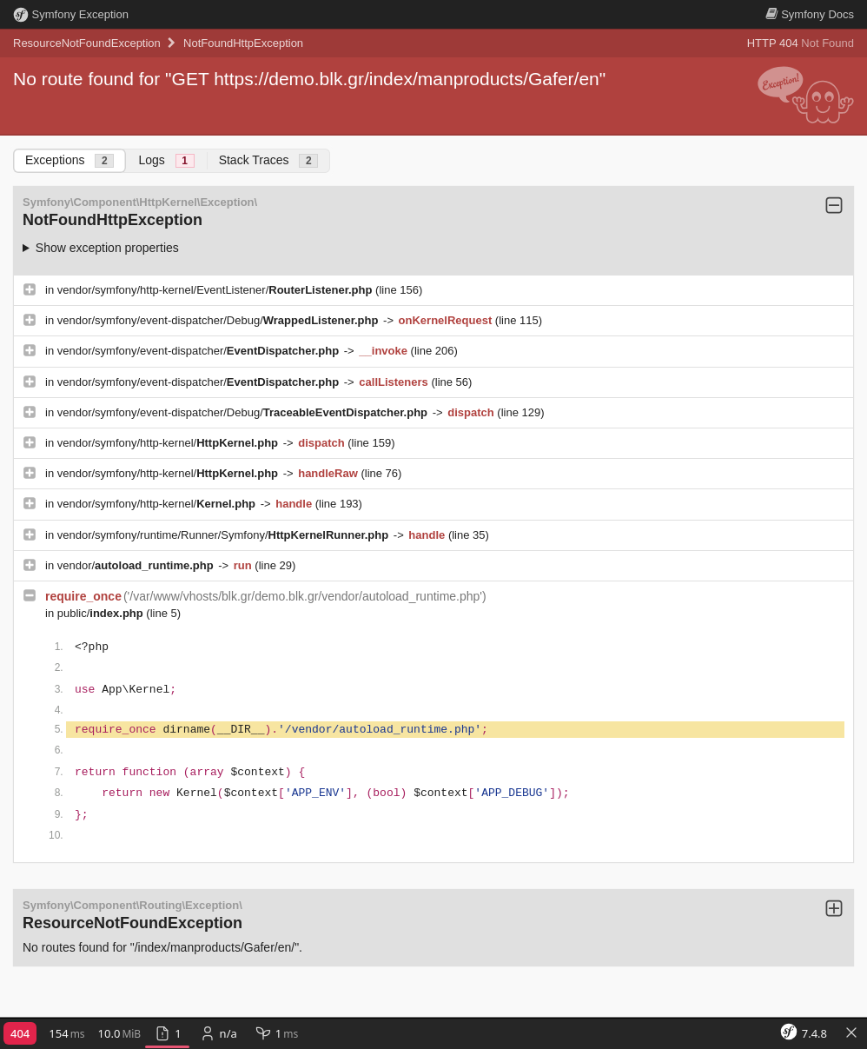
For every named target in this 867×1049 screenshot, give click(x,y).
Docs (809, 14)
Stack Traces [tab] (269, 160)
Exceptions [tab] (69, 160)
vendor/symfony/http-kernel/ (169, 442)
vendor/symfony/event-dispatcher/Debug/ (219, 320)
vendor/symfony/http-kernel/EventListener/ (216, 289)
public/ (102, 613)
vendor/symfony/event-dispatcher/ (199, 350)
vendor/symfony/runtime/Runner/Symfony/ (224, 534)
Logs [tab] (166, 160)
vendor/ (137, 565)
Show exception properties (107, 248)
